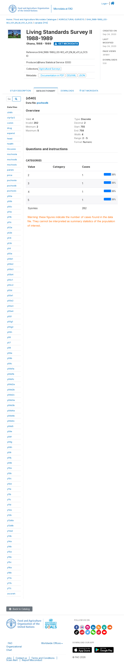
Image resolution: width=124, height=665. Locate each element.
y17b (9, 583)
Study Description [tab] (20, 90)
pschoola (11, 180)
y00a (9, 196)
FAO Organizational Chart (14, 646)
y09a (9, 353)
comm (10, 123)
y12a (9, 510)
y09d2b (11, 389)
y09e (9, 431)
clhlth (10, 112)
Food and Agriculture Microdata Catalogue (35, 19)
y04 (9, 248)
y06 (9, 337)
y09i (9, 452)
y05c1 (10, 279)
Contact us (21, 658)
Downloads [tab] (67, 90)
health (10, 143)
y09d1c (10, 379)
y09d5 (10, 426)
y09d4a (11, 410)
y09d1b (10, 374)
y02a (9, 227)
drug (9, 128)
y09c (9, 363)
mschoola (12, 154)
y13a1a (10, 520)
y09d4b (11, 415)
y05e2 (10, 300)
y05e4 (10, 311)
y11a (9, 489)
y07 (9, 342)
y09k (9, 463)
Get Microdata (66, 43)
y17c (9, 588)
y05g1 (10, 321)
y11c (9, 499)
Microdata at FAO (63, 8)
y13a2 (10, 531)
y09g (9, 442)
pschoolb (11, 185)
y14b (9, 546)
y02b (9, 232)
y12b (9, 515)
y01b (9, 217)
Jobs (9, 658)
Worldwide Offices (51, 643)
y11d (9, 504)
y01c (9, 222)
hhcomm (11, 149)
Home (9, 19)
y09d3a (11, 400)
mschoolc (12, 164)
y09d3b (11, 405)
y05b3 (10, 269)
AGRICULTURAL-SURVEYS (71, 19)
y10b (9, 473)
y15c (9, 562)
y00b (9, 201)
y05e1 (10, 295)
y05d (9, 290)
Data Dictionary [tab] (45, 91)
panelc (10, 170)
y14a (9, 541)
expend (11, 133)
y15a (9, 551)
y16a (9, 567)
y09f (9, 436)
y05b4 (10, 274)
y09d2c (11, 394)
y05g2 (10, 327)
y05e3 (10, 306)
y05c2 (10, 285)
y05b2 (10, 264)
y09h (9, 447)
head (9, 138)
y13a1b (10, 525)
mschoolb (12, 159)
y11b (9, 494)
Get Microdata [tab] (88, 90)
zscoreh (11, 593)
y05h (9, 332)
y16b (9, 572)
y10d (9, 483)
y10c (9, 478)
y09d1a (10, 368)
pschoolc (11, 190)
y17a (9, 578)
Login (104, 3)
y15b (9, 557)
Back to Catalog (19, 609)
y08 (9, 347)
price (9, 175)
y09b (9, 358)
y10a (9, 468)
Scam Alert (12, 660)
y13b (9, 536)
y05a (9, 253)
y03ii (9, 243)
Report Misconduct (32, 660)
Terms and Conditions (43, 658)
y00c (9, 206)
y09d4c (11, 421)
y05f (9, 316)
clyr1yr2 (11, 117)
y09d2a (11, 384)
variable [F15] (41, 23)
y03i (9, 238)
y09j (9, 457)
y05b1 (10, 259)
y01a (9, 211)
